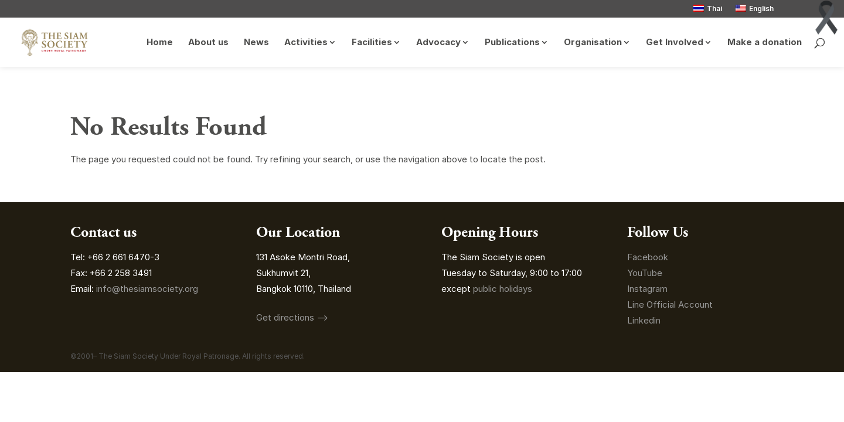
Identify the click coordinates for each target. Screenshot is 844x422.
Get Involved (674, 42)
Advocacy (438, 42)
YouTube (644, 272)
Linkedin (644, 320)
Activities (306, 42)
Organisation (593, 42)
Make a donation (764, 42)
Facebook (647, 257)
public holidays (502, 288)
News (256, 42)
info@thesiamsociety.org (147, 288)
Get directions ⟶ (292, 317)
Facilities (372, 42)
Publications (512, 42)
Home (160, 42)
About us (208, 42)
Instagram (648, 288)
